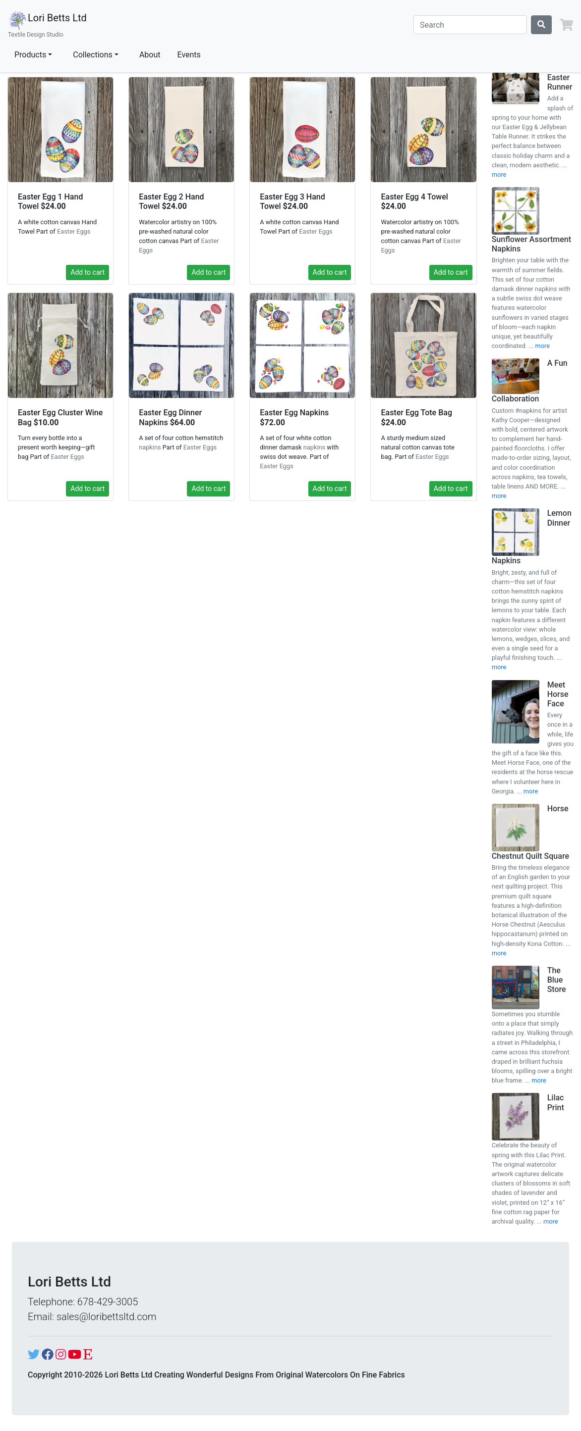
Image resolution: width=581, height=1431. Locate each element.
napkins (150, 447)
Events (189, 54)
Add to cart (87, 272)
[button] (566, 25)
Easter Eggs (73, 231)
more (499, 174)
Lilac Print (555, 1102)
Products (30, 54)
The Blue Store (556, 980)
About (150, 54)
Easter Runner (560, 82)
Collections (93, 54)
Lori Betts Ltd (47, 24)
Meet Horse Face (558, 694)
